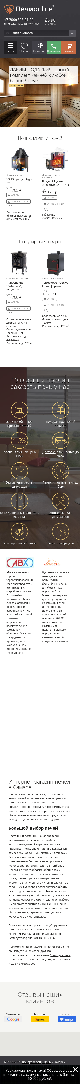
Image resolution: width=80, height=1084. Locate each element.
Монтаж (54, 513)
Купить (15, 195)
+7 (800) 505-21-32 (18, 19)
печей (18, 422)
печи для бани (60, 955)
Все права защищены (36, 1062)
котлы (41, 959)
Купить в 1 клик (19, 201)
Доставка (49, 452)
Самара (50, 20)
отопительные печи (22, 959)
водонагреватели (58, 959)
